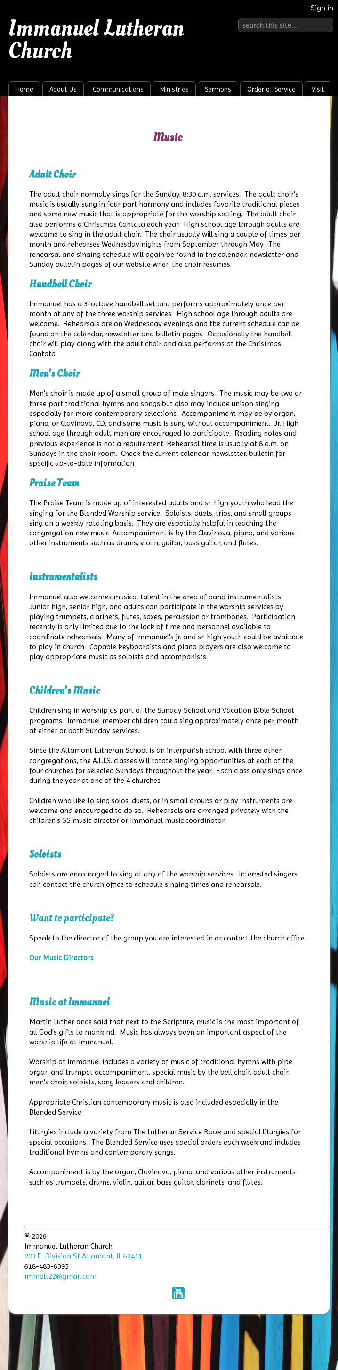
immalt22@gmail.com (60, 1276)
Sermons (218, 89)
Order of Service (271, 89)
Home (24, 89)
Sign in (322, 7)
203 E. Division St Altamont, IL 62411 (83, 1255)
